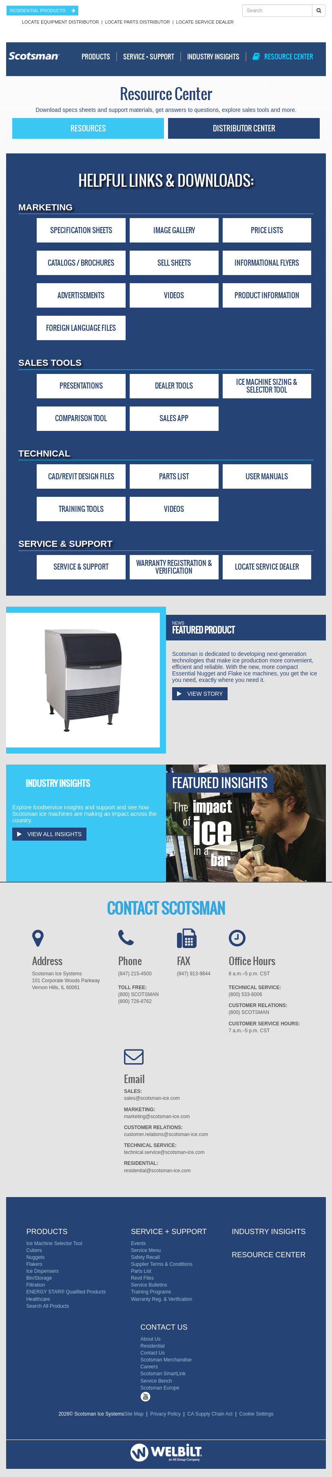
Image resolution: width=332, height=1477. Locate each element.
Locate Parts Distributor (137, 22)
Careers (149, 1367)
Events (138, 1243)
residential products (42, 10)
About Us (150, 1339)
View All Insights (49, 834)
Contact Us (152, 1353)
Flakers (34, 1264)
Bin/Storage (39, 1278)
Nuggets (35, 1257)
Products (96, 56)
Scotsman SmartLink (163, 1373)
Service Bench (156, 1381)
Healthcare (38, 1299)
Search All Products (47, 1306)
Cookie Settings (255, 1414)
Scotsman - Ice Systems (34, 59)
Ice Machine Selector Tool (54, 1243)
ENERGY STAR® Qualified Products (66, 1292)
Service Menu (146, 1250)
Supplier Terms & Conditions (162, 1264)
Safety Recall (145, 1257)
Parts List (141, 1271)
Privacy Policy (166, 1414)
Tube (145, 1397)
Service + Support (148, 56)
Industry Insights (213, 56)
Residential (152, 1346)
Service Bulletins (149, 1285)
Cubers (34, 1250)
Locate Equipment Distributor (60, 22)
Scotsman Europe (159, 1388)
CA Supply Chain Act (210, 1414)
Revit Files (142, 1278)
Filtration (35, 1285)
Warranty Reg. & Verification (161, 1299)
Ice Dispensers (42, 1271)
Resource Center (282, 56)
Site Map (135, 1414)
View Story (200, 693)
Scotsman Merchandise (165, 1360)
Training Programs (151, 1292)
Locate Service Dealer (205, 22)
